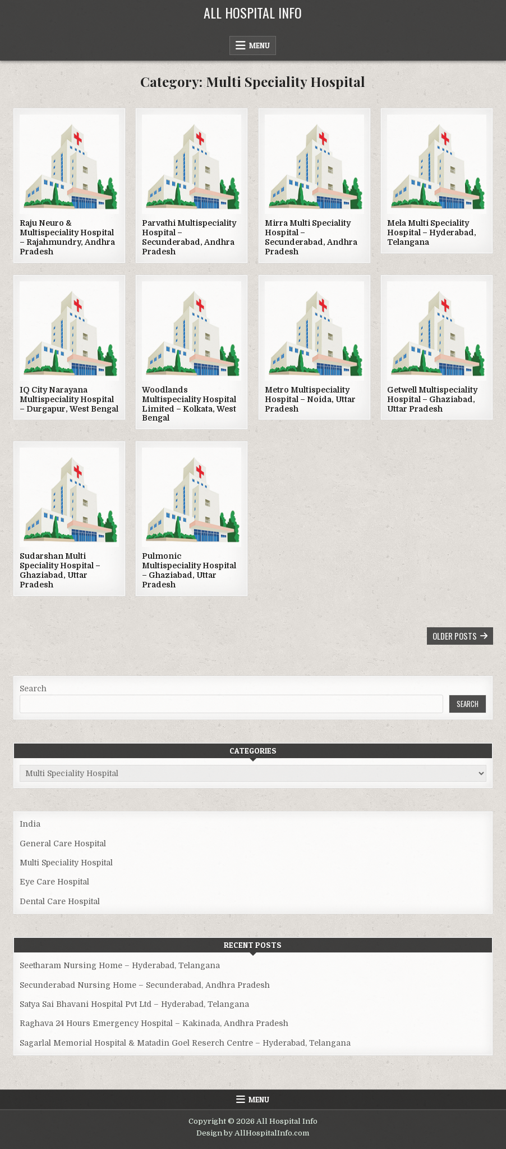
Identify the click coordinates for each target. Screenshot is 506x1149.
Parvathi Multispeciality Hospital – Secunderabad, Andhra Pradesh (189, 237)
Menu (259, 45)
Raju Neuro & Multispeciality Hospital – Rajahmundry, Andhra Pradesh (67, 237)
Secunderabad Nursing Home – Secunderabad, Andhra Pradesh (145, 985)
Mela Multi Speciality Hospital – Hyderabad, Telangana (431, 232)
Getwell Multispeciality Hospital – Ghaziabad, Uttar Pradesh (432, 399)
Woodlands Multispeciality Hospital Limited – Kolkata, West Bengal (189, 403)
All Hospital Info (253, 12)
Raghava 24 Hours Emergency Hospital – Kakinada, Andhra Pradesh (154, 1023)
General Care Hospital (63, 843)
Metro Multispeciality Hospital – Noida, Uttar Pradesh (310, 399)
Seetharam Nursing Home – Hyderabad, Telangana (120, 965)
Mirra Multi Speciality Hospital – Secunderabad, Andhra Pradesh (311, 237)
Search (33, 688)
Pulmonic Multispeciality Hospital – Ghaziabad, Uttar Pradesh (189, 570)
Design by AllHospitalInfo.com (252, 1133)
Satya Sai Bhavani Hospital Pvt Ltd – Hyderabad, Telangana (134, 1004)
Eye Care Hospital (54, 881)
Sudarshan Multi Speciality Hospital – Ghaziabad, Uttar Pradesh (60, 570)
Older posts (455, 636)
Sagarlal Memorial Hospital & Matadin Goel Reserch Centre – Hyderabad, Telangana (185, 1042)
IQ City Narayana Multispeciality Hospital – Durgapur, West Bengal (69, 399)
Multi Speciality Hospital (66, 862)
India (30, 823)
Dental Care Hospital (60, 901)
